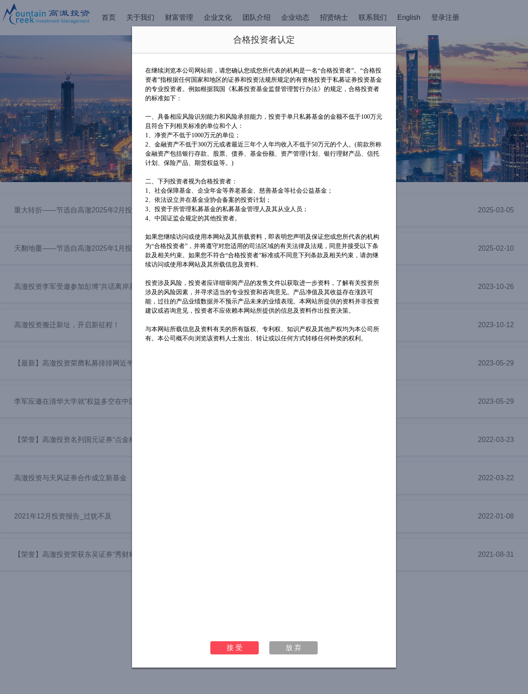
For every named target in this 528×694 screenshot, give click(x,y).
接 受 (234, 647)
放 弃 (293, 647)
